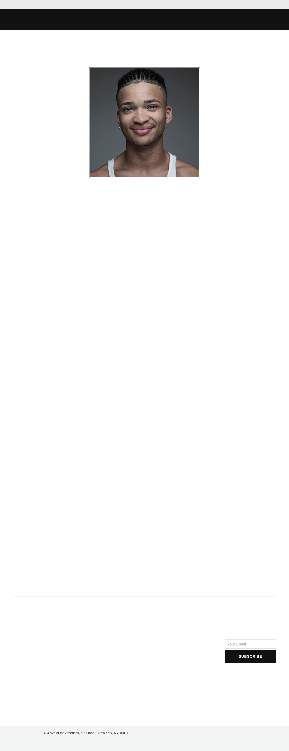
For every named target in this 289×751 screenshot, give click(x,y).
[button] (212, 20)
